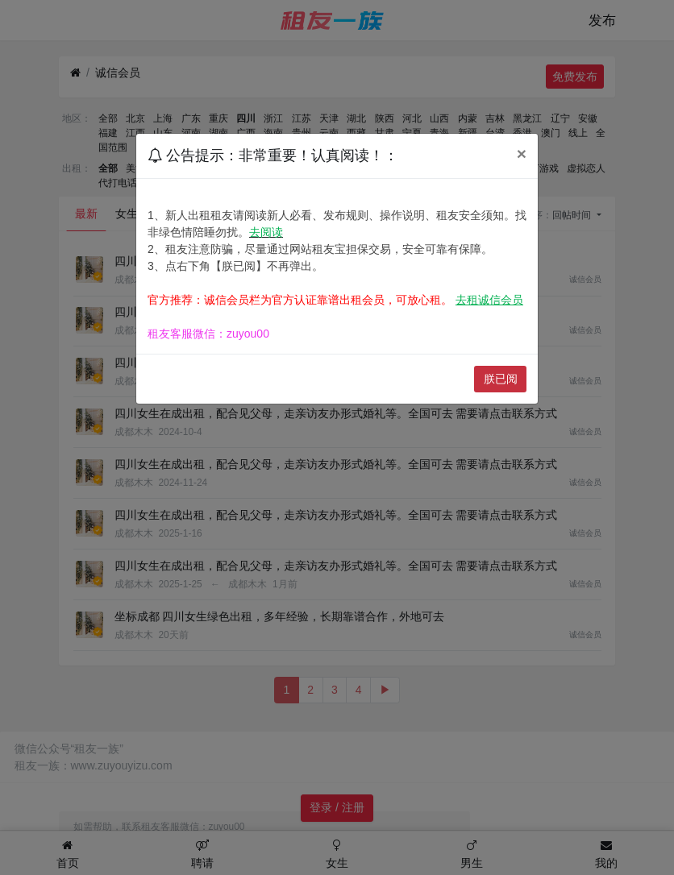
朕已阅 (501, 378)
